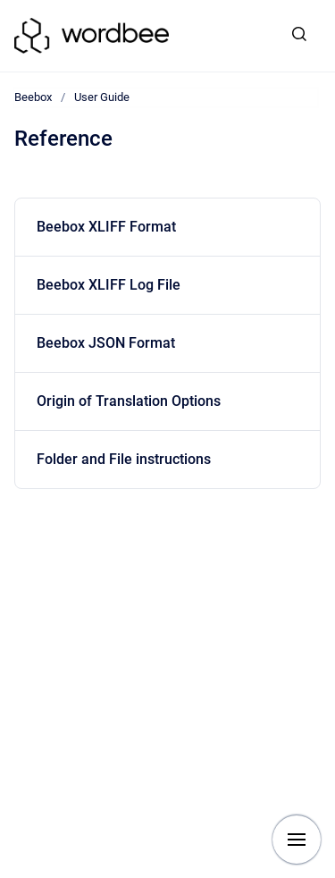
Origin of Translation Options (129, 401)
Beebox (33, 97)
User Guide (102, 97)
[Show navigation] (296, 839)
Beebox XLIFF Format (106, 226)
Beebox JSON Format (106, 342)
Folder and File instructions (124, 459)
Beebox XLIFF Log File (108, 284)
